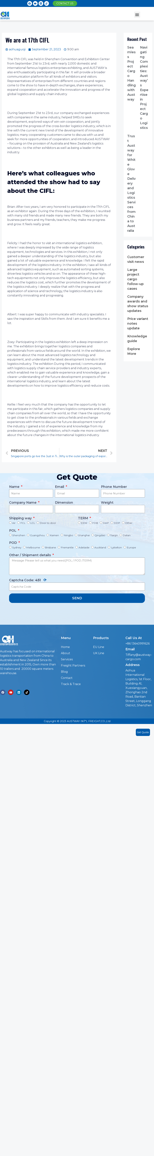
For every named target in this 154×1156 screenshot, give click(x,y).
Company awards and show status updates (137, 304)
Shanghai (84, 535)
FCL (22, 522)
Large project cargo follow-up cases (135, 279)
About (65, 653)
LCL (32, 522)
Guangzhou (37, 535)
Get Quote (143, 732)
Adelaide (84, 547)
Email (60, 487)
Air (13, 522)
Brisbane (50, 547)
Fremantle (67, 547)
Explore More (133, 351)
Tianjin (114, 535)
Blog (64, 671)
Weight (107, 503)
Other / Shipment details (30, 555)
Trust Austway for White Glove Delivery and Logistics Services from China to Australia (131, 183)
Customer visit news (135, 259)
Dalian (127, 535)
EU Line (98, 647)
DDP (117, 522)
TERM (83, 518)
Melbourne (33, 547)
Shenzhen (18, 535)
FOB (95, 522)
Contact (67, 678)
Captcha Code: (28, 580)
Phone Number (114, 487)
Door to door (48, 522)
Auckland (100, 547)
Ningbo (68, 535)
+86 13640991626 (137, 643)
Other (128, 522)
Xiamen (54, 535)
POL (13, 531)
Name (14, 487)
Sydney (16, 547)
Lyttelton (116, 547)
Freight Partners (73, 665)
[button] (65, 3)
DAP (106, 522)
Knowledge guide (137, 338)
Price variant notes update (137, 323)
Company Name (23, 503)
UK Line (98, 653)
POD (13, 543)
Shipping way (21, 518)
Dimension (64, 503)
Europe (131, 547)
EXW (84, 522)
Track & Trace (71, 684)
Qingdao (100, 535)
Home (65, 647)
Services (67, 659)
